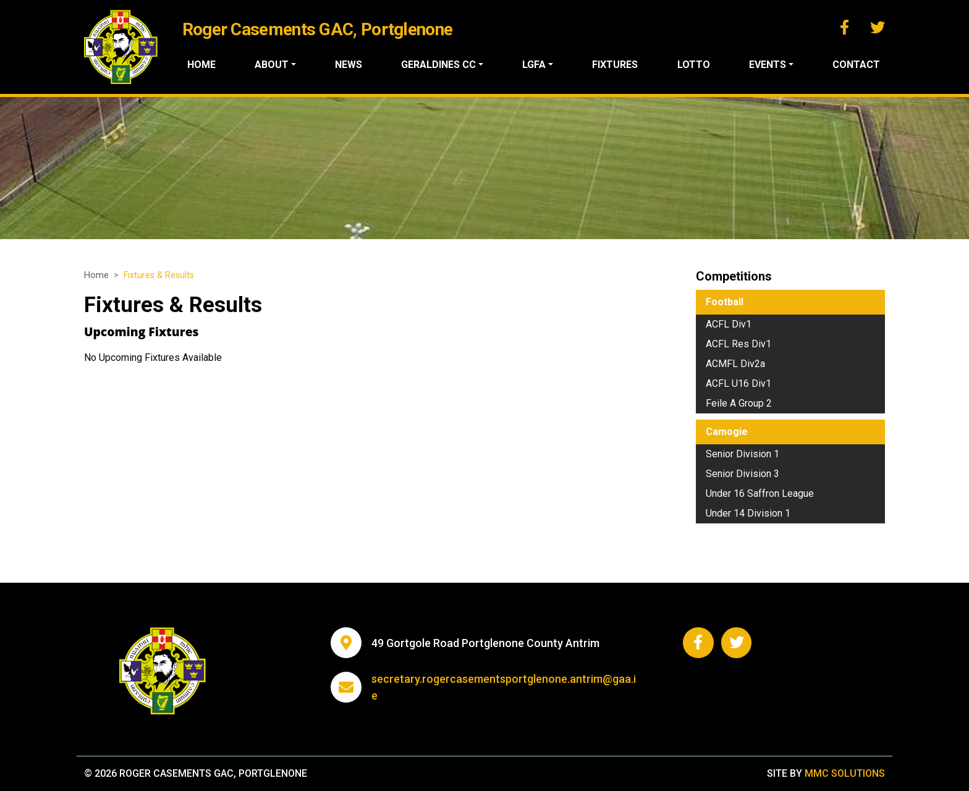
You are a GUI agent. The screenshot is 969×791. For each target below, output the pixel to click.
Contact (856, 64)
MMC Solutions (845, 773)
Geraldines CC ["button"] (439, 64)
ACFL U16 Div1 (738, 383)
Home (201, 64)
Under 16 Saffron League (760, 493)
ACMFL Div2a (735, 364)
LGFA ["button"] (534, 64)
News (349, 64)
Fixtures (615, 64)
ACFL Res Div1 (738, 344)
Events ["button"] (767, 64)
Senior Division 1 (742, 454)
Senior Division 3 (742, 474)
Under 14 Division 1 (748, 513)
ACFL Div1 (728, 324)
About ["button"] (272, 64)
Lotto (693, 64)
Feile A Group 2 (739, 403)
